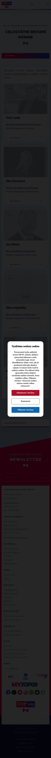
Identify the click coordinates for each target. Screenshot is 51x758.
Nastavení (25, 401)
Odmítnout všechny (25, 393)
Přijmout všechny (25, 410)
